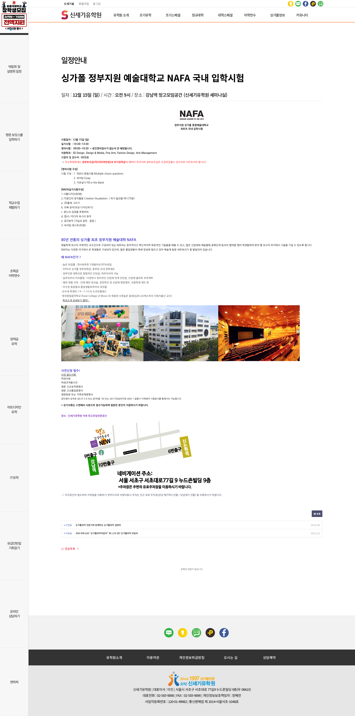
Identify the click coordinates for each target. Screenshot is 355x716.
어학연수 (250, 15)
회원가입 (84, 4)
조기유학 (145, 15)
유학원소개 (114, 657)
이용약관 (153, 657)
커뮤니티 (302, 15)
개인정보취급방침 (191, 657)
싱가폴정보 (277, 15)
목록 (317, 513)
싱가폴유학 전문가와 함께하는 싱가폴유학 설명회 (98, 524)
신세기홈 (69, 4)
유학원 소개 (121, 15)
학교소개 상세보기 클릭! (75, 300)
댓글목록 (68, 549)
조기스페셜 (173, 15)
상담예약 (269, 657)
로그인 (97, 4)
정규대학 (198, 15)
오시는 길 (230, 657)
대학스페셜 (225, 15)
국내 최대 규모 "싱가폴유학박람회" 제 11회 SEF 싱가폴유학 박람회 (107, 533)
